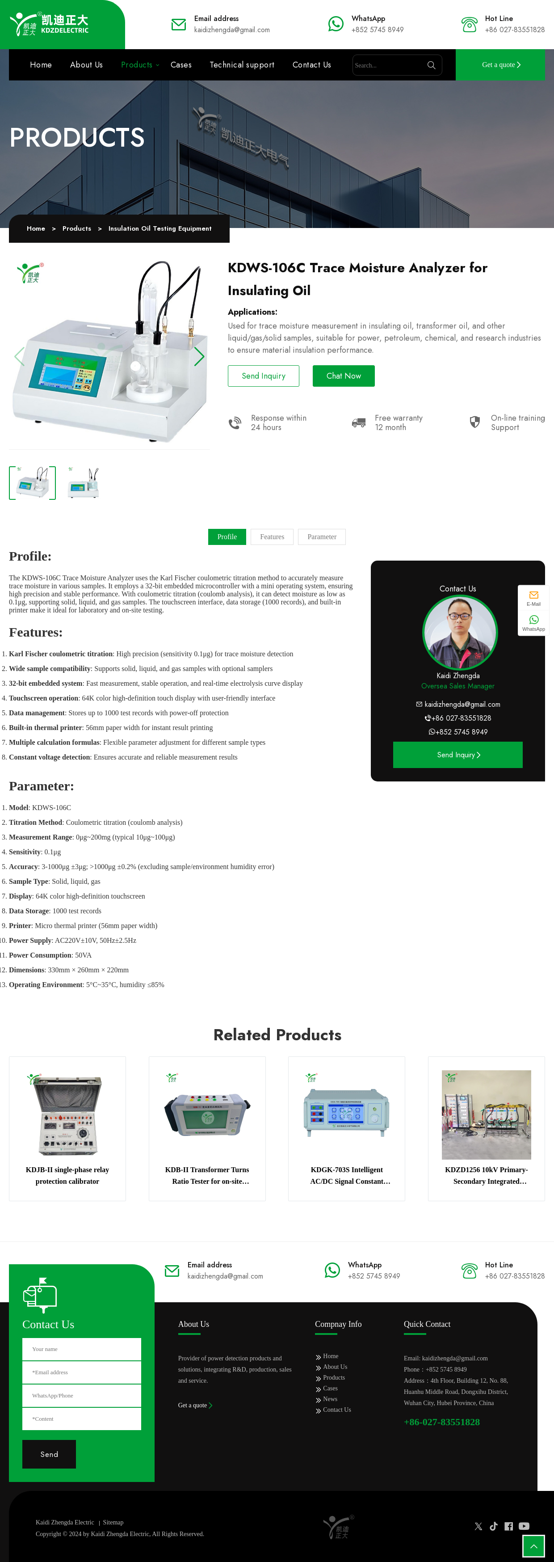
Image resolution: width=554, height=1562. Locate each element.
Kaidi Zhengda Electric (65, 1522)
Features (272, 536)
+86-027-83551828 (442, 1421)
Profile (227, 536)
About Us (86, 65)
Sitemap (113, 1522)
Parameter (321, 536)
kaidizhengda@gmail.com (462, 704)
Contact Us (312, 65)
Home (41, 65)
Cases (181, 65)
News (330, 1399)
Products (137, 65)
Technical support (242, 65)
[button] (199, 357)
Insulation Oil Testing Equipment (160, 228)
